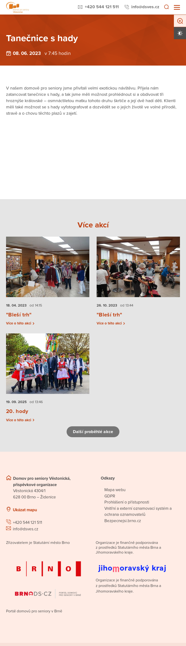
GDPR (109, 496)
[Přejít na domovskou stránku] (17, 7)
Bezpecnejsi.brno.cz (122, 520)
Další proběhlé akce (93, 431)
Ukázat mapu (25, 509)
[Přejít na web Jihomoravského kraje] (138, 565)
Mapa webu (114, 489)
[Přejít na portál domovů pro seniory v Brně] (48, 575)
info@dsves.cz (145, 6)
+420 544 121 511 (102, 6)
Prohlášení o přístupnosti (126, 502)
